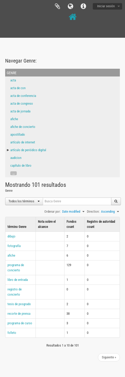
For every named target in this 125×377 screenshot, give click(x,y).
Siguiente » (109, 357)
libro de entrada (17, 280)
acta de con (18, 88)
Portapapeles (57, 6)
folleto (11, 333)
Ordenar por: (52, 211)
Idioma (70, 6)
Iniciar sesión (106, 6)
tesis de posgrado (19, 304)
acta (13, 80)
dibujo (11, 236)
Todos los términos (24, 201)
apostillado (17, 134)
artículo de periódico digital (28, 150)
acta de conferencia (23, 96)
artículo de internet (22, 142)
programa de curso (19, 323)
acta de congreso (21, 103)
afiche (14, 119)
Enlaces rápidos (83, 6)
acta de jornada (20, 111)
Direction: (93, 211)
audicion (15, 158)
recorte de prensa (18, 314)
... (13, 173)
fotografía (14, 246)
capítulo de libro (20, 165)
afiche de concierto (22, 127)
